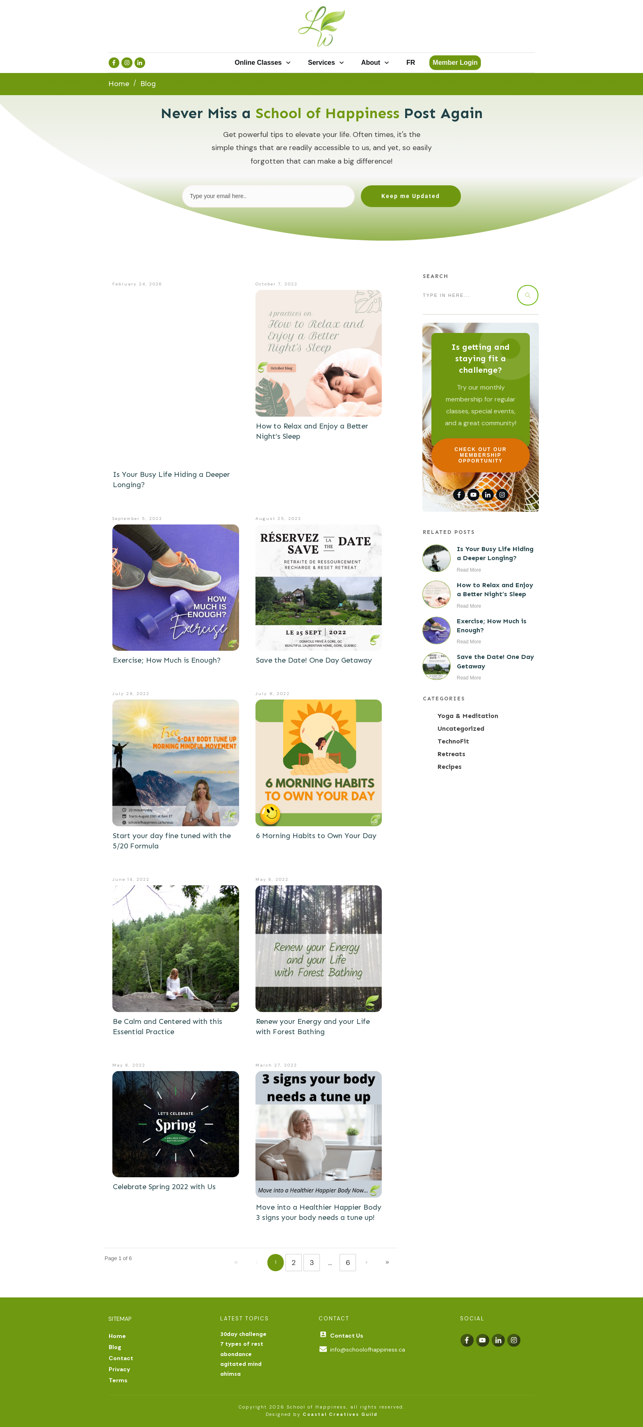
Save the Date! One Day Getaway (314, 660)
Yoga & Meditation (468, 716)
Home (117, 1336)
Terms (118, 1380)
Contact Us (346, 1335)
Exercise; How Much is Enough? (167, 660)
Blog (115, 1347)
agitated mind (241, 1364)
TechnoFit (453, 741)
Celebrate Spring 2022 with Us (164, 1186)
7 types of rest (241, 1343)
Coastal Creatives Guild (340, 1414)
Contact (121, 1358)
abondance (236, 1354)
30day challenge (243, 1334)
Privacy (119, 1369)
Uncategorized (461, 728)
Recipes (450, 766)
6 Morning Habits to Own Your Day (316, 835)
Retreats (451, 754)
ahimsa (230, 1373)
